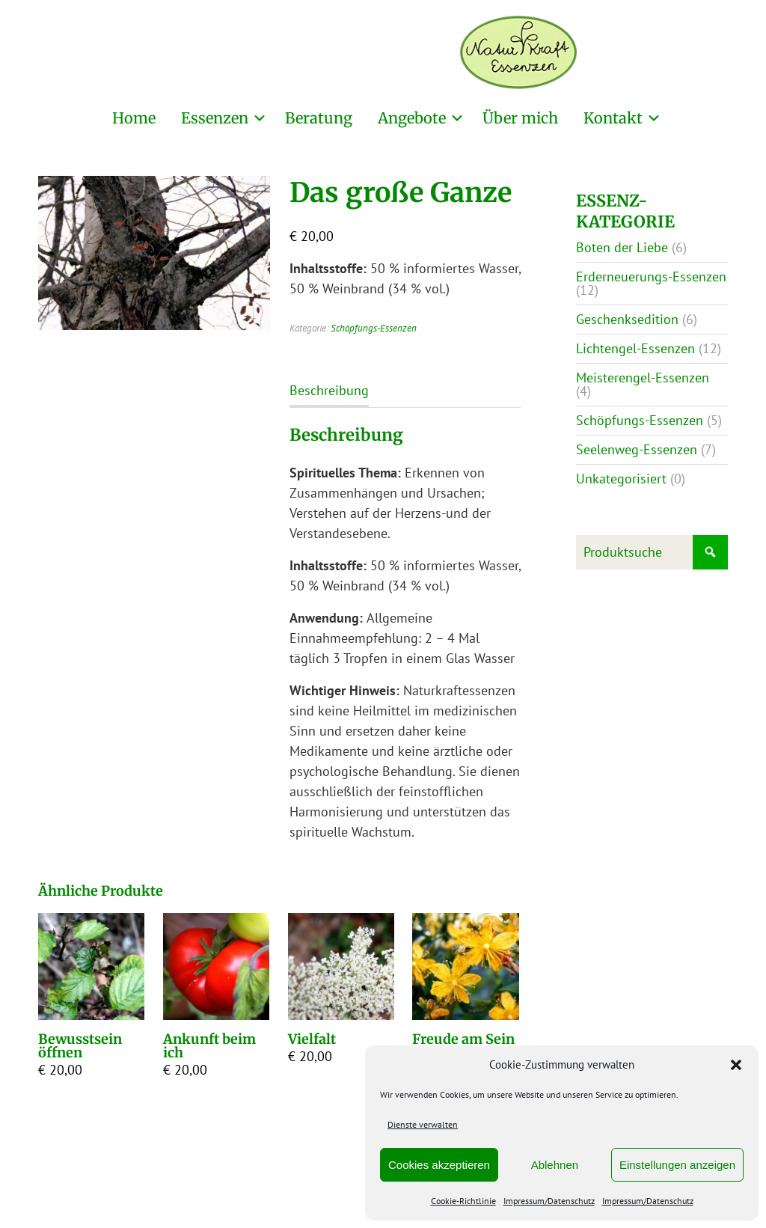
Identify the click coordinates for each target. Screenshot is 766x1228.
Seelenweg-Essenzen (636, 449)
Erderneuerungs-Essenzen (651, 276)
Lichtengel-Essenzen (635, 348)
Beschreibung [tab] (329, 390)
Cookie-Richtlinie (463, 1200)
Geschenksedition (627, 319)
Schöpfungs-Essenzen (374, 328)
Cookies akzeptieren (439, 1164)
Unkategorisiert (621, 478)
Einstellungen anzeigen (677, 1164)
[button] (736, 1064)
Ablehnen (554, 1164)
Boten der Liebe (622, 247)
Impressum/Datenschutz (549, 1200)
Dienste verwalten (422, 1124)
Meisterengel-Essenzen (642, 377)
